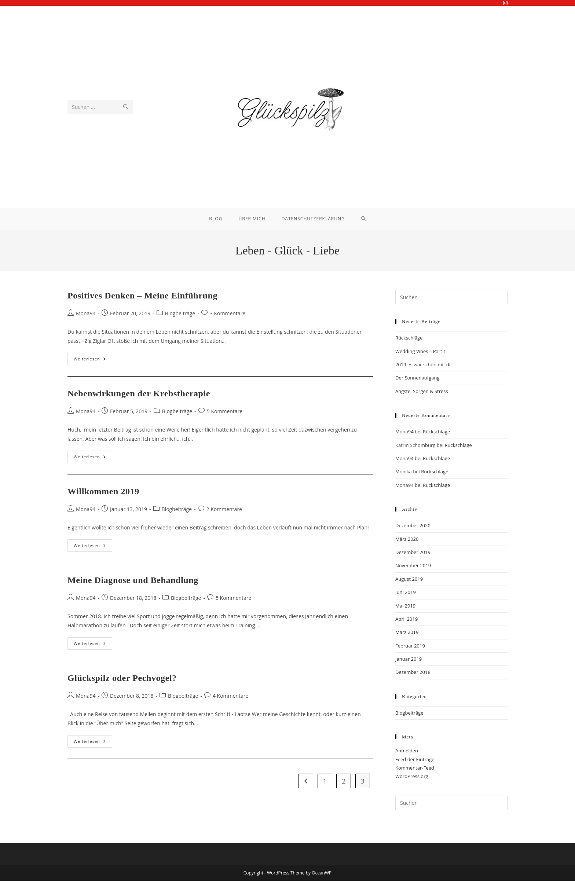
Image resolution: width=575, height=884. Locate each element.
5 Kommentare (224, 414)
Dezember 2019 (413, 555)
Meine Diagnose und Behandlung (132, 583)
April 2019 (406, 622)
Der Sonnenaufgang (417, 381)
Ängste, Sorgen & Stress (421, 394)
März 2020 (406, 542)
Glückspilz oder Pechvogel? (122, 681)
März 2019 (406, 635)
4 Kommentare (230, 699)
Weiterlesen (93, 364)
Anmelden (406, 754)
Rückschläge (408, 341)
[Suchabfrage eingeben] (451, 300)
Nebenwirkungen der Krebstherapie (138, 397)
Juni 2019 (405, 596)
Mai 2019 (405, 609)
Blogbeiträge (180, 316)
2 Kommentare (224, 512)
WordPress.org (411, 780)
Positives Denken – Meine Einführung (142, 299)
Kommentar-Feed (414, 771)
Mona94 (85, 316)
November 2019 (413, 569)
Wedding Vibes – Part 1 (420, 354)
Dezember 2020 (413, 529)
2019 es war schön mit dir (423, 368)
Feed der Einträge (415, 762)
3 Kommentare (227, 316)
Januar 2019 (408, 662)
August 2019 (409, 582)
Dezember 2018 (413, 675)
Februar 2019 (410, 649)
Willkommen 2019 (103, 495)
